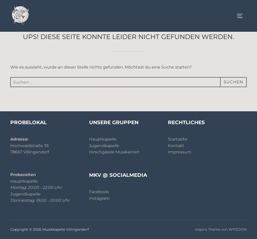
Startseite (177, 139)
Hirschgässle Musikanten (114, 152)
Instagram (99, 198)
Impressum (179, 152)
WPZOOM (238, 229)
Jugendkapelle (104, 145)
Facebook (99, 191)
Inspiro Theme (207, 229)
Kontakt (176, 145)
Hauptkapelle (102, 139)
